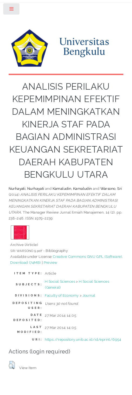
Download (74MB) (25, 262)
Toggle (11, 10)
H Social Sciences (60, 281)
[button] (12, 365)
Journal (89, 295)
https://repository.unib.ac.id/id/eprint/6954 (83, 339)
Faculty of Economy (62, 295)
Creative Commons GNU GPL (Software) (87, 256)
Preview (50, 262)
